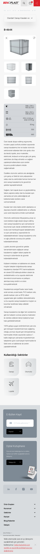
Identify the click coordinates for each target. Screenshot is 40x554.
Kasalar (16, 10)
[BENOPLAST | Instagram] (23, 490)
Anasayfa (5, 10)
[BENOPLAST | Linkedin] (8, 490)
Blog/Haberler (9, 521)
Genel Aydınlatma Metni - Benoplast (11, 535)
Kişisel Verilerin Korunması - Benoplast (12, 538)
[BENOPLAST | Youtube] (31, 490)
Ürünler (10, 10)
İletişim (6, 525)
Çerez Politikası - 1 (7, 533)
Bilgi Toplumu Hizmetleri (9, 540)
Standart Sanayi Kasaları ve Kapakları (25, 10)
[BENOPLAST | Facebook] (16, 490)
